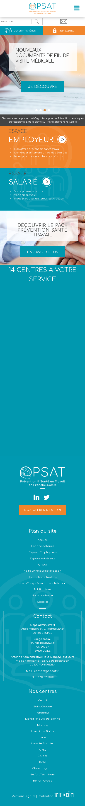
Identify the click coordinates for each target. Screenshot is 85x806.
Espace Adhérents (42, 558)
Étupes (42, 756)
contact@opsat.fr (46, 671)
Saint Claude (42, 706)
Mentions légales (23, 796)
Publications (42, 589)
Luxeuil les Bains (42, 731)
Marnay (42, 725)
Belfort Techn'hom (42, 774)
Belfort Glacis (42, 780)
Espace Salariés (42, 546)
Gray (42, 749)
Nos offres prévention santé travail (37, 149)
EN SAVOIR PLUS (42, 252)
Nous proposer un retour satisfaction (39, 156)
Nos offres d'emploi (42, 510)
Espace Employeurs (42, 552)
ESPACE (31, 137)
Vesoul (42, 700)
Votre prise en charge (28, 191)
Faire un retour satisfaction (42, 570)
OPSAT (42, 564)
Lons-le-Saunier (42, 743)
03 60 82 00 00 (45, 677)
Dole (42, 762)
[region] (42, 74)
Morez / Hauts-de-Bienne (42, 718)
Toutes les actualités (42, 577)
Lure (42, 737)
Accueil (43, 540)
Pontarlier (42, 712)
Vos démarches (24, 195)
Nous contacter (42, 595)
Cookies (42, 601)
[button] (5, 75)
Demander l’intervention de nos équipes (40, 152)
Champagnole (42, 768)
